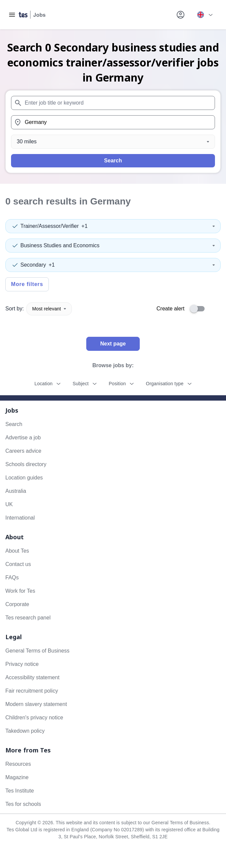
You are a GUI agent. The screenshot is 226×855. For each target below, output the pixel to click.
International (20, 518)
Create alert (170, 308)
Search (113, 160)
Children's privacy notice (34, 717)
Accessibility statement (32, 677)
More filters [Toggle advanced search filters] (27, 284)
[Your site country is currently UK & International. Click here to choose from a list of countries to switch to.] (204, 14)
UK (9, 504)
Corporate (17, 604)
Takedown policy (24, 731)
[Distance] (113, 142)
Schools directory (25, 464)
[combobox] (113, 103)
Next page (113, 343)
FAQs (12, 577)
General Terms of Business (37, 651)
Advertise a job (23, 437)
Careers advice (23, 451)
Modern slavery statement (36, 704)
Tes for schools (23, 804)
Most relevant (49, 308)
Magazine (16, 777)
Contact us (18, 564)
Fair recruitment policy (31, 691)
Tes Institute (19, 791)
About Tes (17, 551)
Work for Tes (20, 591)
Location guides (24, 477)
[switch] (199, 308)
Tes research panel (27, 617)
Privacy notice (22, 664)
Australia (15, 491)
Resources (18, 764)
